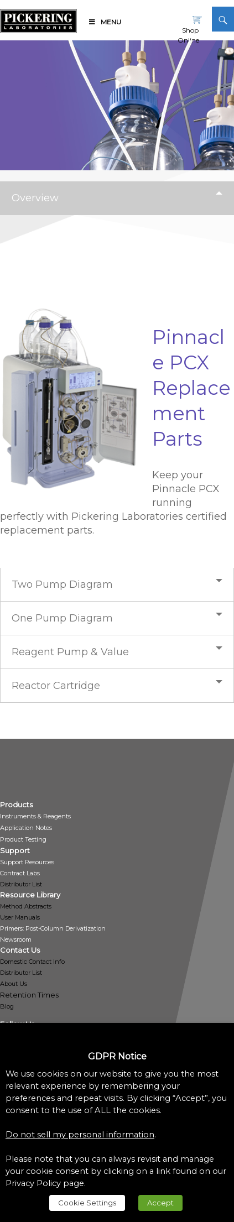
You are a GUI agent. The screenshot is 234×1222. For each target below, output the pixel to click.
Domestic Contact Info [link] (32, 961)
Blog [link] (7, 1006)
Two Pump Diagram (62, 584)
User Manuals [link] (20, 917)
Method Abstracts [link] (25, 906)
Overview (35, 198)
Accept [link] (160, 1202)
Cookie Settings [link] (87, 1202)
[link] (38, 19)
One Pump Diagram (62, 618)
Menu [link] (104, 22)
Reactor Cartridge (56, 686)
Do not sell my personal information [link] (80, 1135)
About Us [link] (13, 984)
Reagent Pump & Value (70, 652)
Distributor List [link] (21, 884)
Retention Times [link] (29, 994)
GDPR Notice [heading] (117, 1056)
